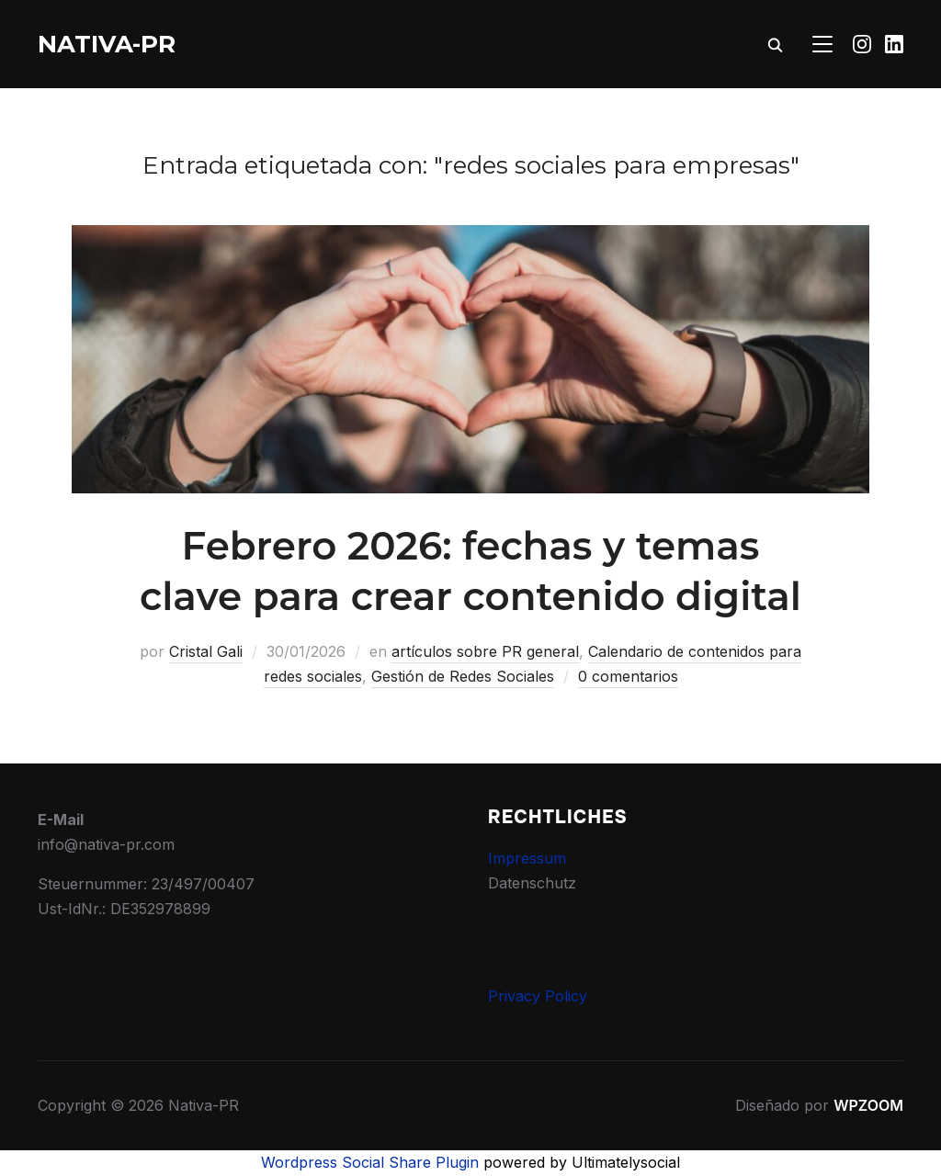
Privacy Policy (537, 996)
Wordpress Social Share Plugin (372, 1162)
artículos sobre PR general (485, 651)
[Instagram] (862, 44)
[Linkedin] (894, 44)
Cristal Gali (206, 651)
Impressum (527, 858)
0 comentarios (628, 676)
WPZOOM (868, 1105)
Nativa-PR (107, 44)
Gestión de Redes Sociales (462, 676)
